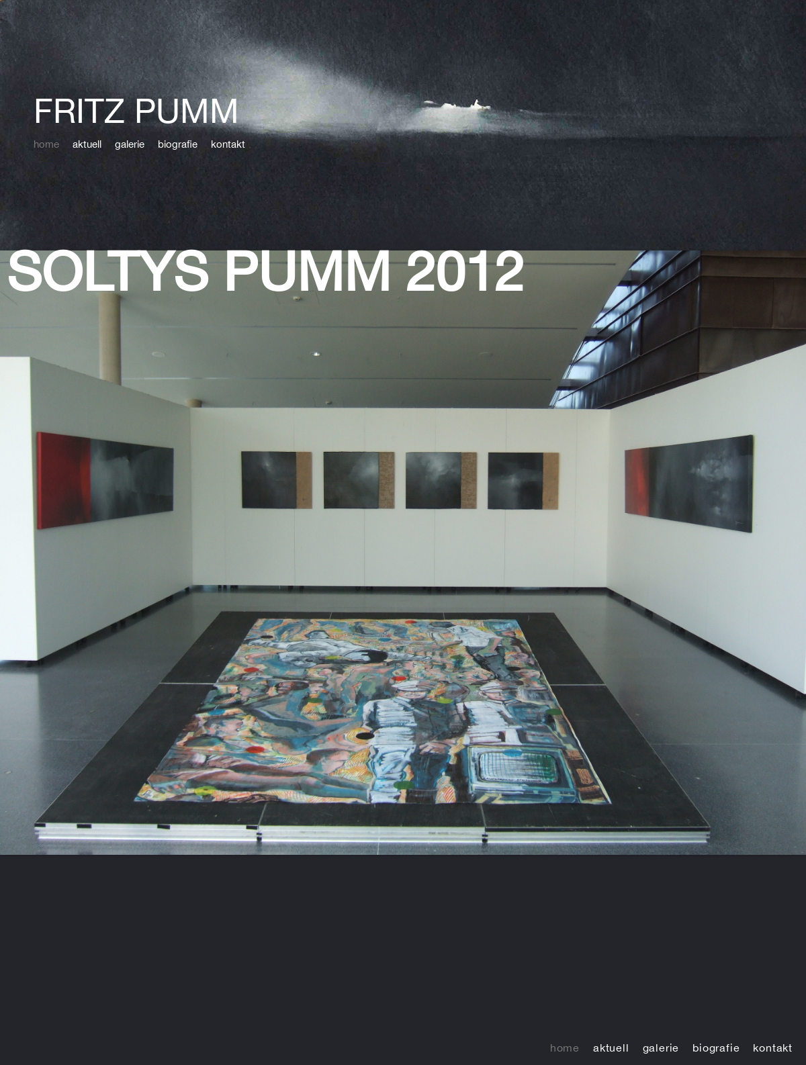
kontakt (228, 144)
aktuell (87, 144)
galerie (129, 144)
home (46, 144)
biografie (177, 144)
